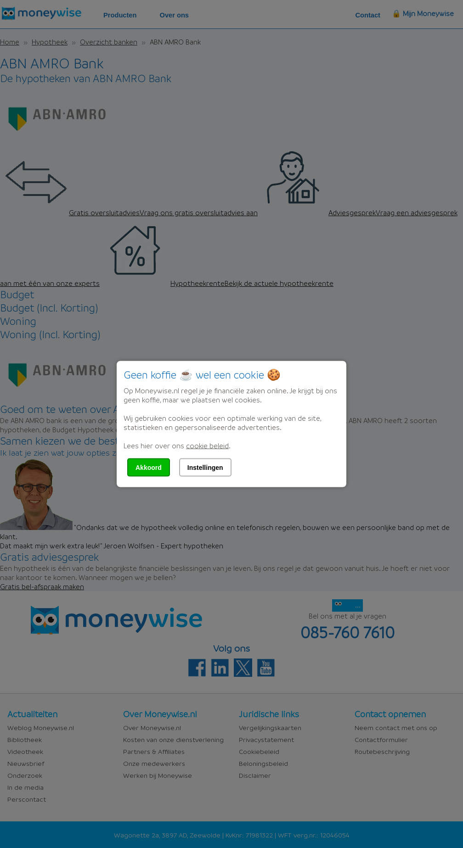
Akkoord (149, 467)
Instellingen (205, 467)
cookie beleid (207, 445)
